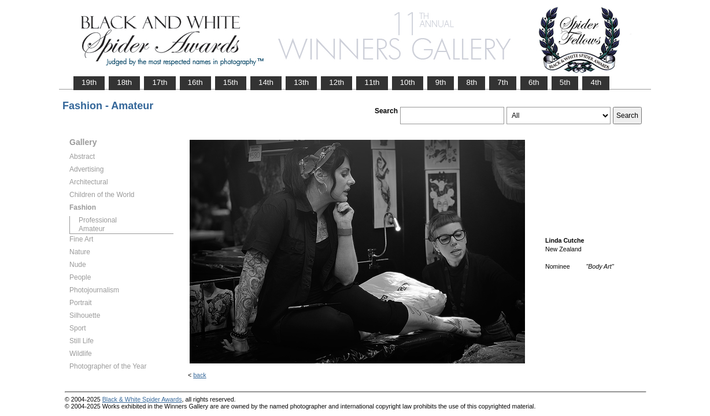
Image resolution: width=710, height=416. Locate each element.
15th (231, 82)
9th (441, 82)
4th (596, 82)
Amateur (92, 229)
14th (266, 82)
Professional (98, 220)
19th (89, 82)
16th (195, 82)
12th (336, 82)
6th (534, 82)
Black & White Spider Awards (142, 399)
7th (503, 82)
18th (124, 82)
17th (159, 82)
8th (471, 82)
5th (565, 82)
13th (301, 82)
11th (372, 82)
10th (407, 82)
